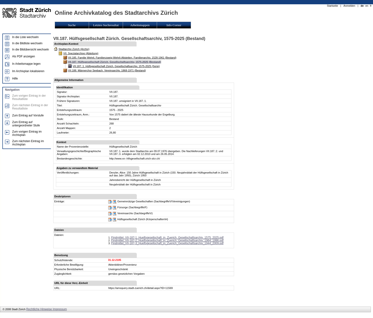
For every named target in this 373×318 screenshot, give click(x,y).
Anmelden (349, 5)
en (366, 5)
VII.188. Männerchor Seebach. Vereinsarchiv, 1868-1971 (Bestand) (107, 70)
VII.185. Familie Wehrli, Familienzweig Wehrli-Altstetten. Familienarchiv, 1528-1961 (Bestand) (122, 57)
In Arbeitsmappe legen (26, 63)
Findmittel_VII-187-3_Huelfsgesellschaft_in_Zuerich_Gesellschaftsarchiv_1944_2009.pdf (167, 243)
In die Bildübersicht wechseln (30, 49)
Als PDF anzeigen (23, 56)
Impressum (60, 309)
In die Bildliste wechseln (27, 43)
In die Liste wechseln (25, 37)
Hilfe (15, 78)
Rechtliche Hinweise (39, 309)
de (362, 5)
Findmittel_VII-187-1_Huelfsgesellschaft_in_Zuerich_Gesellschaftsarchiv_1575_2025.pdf (167, 237)
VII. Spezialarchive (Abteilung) (80, 53)
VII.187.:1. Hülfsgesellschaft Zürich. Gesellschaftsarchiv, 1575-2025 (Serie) (116, 66)
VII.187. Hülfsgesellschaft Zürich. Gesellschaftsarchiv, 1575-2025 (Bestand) (114, 61)
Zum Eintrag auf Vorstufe (28, 115)
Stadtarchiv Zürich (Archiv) (74, 49)
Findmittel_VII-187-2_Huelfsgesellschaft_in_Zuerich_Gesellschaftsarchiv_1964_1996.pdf (167, 240)
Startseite (332, 5)
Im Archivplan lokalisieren (28, 71)
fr (371, 5)
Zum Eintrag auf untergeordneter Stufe (26, 123)
